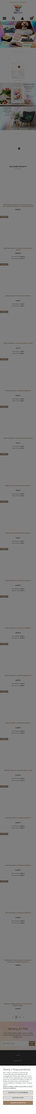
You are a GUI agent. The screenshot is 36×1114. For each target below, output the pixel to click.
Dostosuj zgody (18, 1097)
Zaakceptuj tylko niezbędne (18, 1092)
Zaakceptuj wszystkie (18, 1102)
